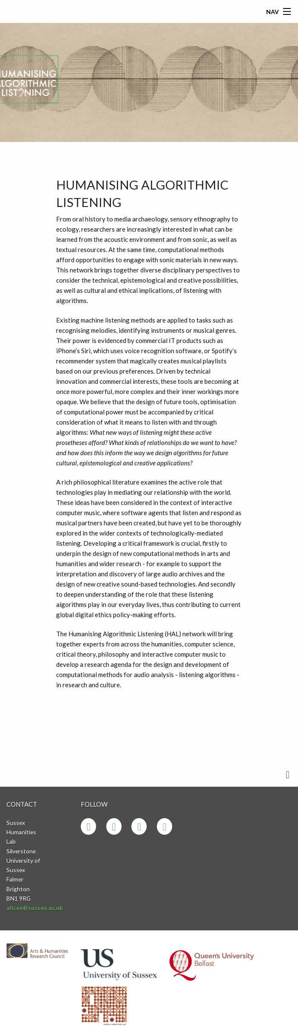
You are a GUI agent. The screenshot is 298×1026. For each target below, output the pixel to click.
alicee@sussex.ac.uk (34, 907)
